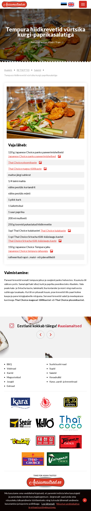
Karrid (10, 372)
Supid (52, 368)
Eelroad (11, 386)
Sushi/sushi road (57, 364)
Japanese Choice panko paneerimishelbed (34, 156)
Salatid (37, 70)
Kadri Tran (54, 42)
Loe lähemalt (48, 503)
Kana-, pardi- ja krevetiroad (63, 381)
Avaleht (8, 70)
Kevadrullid (55, 377)
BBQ (9, 364)
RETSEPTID (23, 70)
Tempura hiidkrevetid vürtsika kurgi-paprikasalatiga (30, 75)
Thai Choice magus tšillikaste (27, 168)
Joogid (10, 381)
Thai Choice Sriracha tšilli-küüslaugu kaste (34, 240)
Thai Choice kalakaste (55, 230)
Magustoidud (14, 377)
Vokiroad (11, 368)
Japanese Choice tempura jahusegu (30, 250)
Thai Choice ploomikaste (25, 162)
